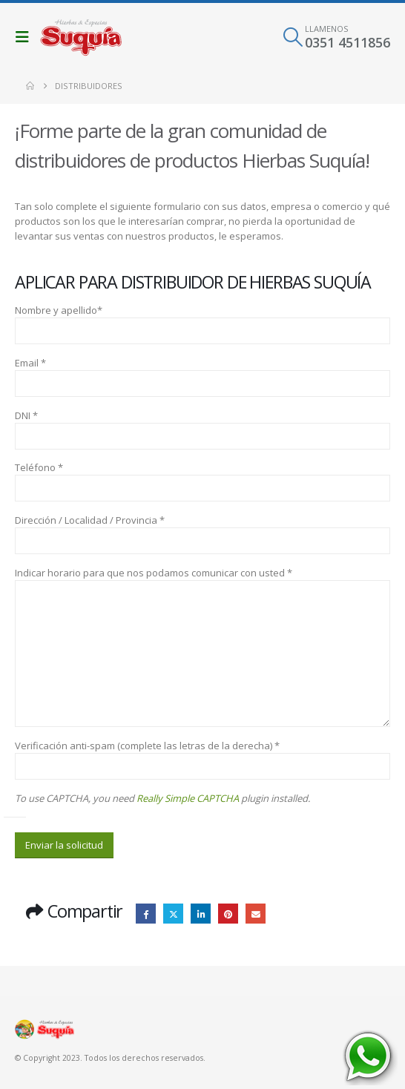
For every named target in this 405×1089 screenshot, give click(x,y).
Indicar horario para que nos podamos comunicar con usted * (153, 572)
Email (256, 914)
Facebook (146, 914)
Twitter (173, 914)
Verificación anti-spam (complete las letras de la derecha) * (147, 745)
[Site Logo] (81, 37)
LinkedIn (201, 914)
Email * (30, 362)
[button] (26, 37)
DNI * (26, 415)
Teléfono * (39, 467)
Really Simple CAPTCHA (187, 798)
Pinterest (228, 914)
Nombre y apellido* (58, 310)
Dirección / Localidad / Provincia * (90, 520)
